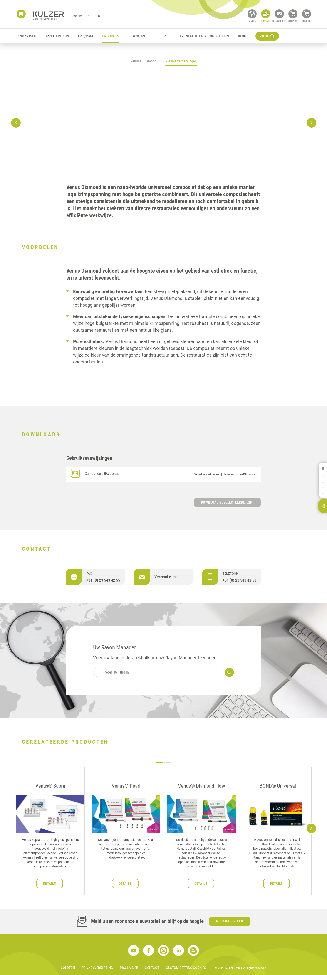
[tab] (143, 61)
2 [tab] (167, 762)
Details (49, 883)
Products (110, 36)
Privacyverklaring (97, 968)
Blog (242, 36)
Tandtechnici (57, 36)
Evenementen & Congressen (204, 36)
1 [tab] (159, 762)
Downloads (138, 36)
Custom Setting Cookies (186, 968)
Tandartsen (26, 36)
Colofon (68, 968)
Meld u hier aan (229, 921)
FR (98, 16)
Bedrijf (164, 36)
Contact (152, 968)
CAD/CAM (85, 36)
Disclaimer (129, 968)
